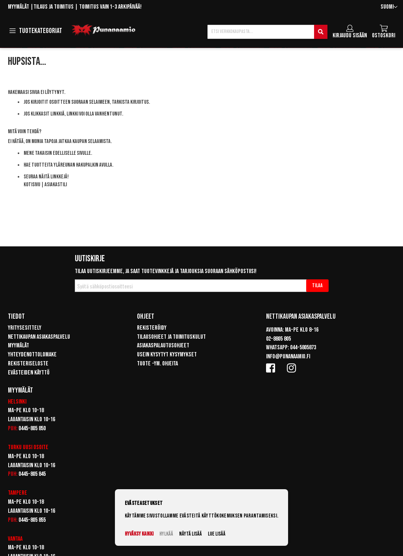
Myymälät (18, 7)
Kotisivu (32, 184)
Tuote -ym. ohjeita (157, 363)
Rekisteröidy (151, 328)
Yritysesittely (24, 328)
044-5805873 (303, 347)
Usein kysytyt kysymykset (167, 354)
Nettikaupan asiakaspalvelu (39, 337)
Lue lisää (217, 533)
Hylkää (166, 533)
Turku (15, 447)
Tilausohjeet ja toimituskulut (171, 337)
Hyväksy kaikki (139, 533)
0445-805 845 (32, 474)
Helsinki (17, 402)
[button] (389, 7)
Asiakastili (55, 184)
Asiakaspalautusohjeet (163, 345)
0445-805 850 (32, 428)
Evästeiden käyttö (29, 372)
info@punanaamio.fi (288, 356)
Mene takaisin (38, 153)
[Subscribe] (317, 285)
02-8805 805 (278, 339)
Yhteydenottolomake (32, 354)
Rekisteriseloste (28, 363)
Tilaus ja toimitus (53, 7)
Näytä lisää (190, 533)
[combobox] (267, 32)
